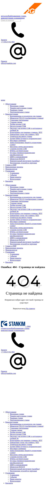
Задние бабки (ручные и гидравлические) (25, 138)
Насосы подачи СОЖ (18, 126)
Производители (11, 169)
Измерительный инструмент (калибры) (25, 161)
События (13, 175)
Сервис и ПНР (10, 165)
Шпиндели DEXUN (17, 159)
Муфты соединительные (19, 151)
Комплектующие (11, 114)
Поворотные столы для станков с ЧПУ (24, 134)
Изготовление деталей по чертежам (23, 163)
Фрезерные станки (17, 106)
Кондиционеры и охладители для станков (25, 116)
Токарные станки (16, 110)
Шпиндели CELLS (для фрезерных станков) (27, 118)
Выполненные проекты (14, 167)
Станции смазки (16, 122)
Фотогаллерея (15, 179)
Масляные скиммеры (18, 140)
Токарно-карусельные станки (21, 108)
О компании (10, 171)
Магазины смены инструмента (21, 147)
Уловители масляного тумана (21, 136)
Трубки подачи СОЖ (18, 124)
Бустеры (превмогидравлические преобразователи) (22, 154)
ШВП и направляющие (18, 157)
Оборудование (10, 104)
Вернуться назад (19, 309)
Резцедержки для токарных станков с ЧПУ (26, 132)
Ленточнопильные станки (19, 112)
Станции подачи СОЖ (18, 149)
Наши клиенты (15, 177)
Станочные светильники (19, 120)
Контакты (9, 181)
